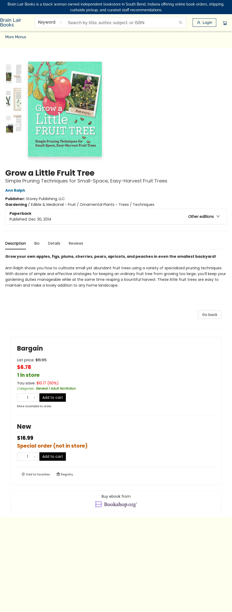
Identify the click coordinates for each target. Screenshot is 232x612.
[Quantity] (27, 397)
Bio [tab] (37, 243)
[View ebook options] (116, 501)
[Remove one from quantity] (20, 397)
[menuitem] (10, 37)
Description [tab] (15, 243)
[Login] (204, 22)
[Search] (180, 22)
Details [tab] (54, 243)
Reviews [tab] (76, 243)
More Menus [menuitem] (210, 37)
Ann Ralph (16, 190)
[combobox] (50, 22)
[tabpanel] (116, 279)
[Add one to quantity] (34, 397)
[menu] (116, 37)
